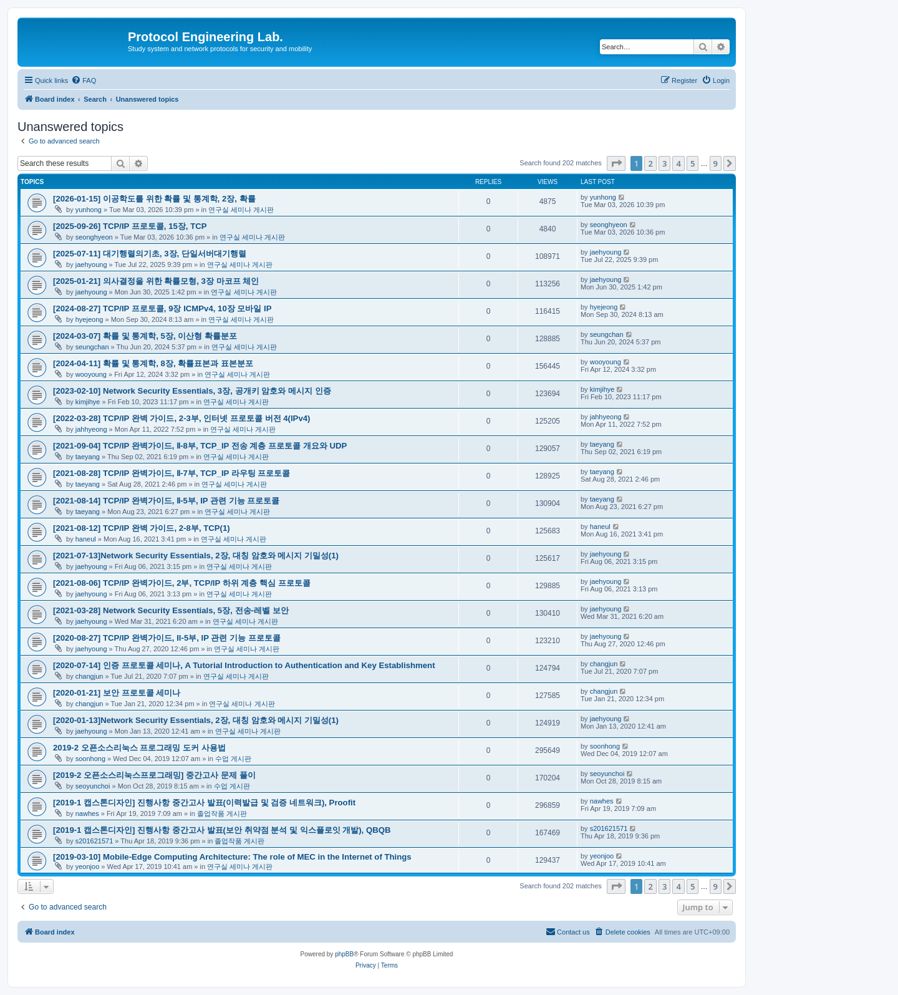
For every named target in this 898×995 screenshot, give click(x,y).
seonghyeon (94, 237)
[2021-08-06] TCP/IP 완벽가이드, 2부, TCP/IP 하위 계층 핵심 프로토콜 (182, 583)
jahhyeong (91, 429)
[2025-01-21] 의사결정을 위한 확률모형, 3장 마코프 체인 (156, 281)
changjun (89, 676)
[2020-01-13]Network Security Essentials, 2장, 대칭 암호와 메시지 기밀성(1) (196, 720)
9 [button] (715, 163)
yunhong (88, 209)
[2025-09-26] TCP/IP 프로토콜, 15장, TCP (130, 226)
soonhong (90, 758)
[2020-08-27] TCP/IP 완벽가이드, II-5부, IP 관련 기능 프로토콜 (167, 638)
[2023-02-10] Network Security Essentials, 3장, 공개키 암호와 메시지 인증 (192, 391)
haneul (85, 539)
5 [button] (692, 163)
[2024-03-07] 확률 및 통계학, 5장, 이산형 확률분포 (145, 336)
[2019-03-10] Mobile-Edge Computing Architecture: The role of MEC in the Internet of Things (232, 857)
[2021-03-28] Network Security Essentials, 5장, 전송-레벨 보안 (171, 610)
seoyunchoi (92, 786)
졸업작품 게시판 (222, 813)
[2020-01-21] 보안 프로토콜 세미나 (116, 692)
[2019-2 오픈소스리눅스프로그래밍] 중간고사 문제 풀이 (154, 775)
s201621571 (94, 841)
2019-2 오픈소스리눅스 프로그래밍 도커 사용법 (139, 747)
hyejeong (89, 319)
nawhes (87, 813)
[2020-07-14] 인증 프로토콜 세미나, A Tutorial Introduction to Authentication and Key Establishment (244, 665)
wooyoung (91, 374)
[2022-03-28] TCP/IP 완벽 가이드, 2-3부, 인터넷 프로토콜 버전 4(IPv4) (181, 418)
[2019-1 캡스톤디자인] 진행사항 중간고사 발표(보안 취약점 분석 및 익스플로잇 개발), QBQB (222, 830)
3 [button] (664, 163)
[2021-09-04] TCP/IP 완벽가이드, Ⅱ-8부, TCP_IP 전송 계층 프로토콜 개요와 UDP (200, 445)
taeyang (87, 456)
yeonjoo (87, 866)
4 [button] (678, 163)
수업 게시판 (233, 758)
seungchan (92, 347)
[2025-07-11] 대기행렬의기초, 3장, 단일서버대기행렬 (149, 253)
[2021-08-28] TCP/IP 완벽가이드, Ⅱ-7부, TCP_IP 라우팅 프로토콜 (171, 473)
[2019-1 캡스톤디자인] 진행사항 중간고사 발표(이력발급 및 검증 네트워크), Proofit (204, 802)
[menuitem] (83, 80)
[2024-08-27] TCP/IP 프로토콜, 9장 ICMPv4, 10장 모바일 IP (162, 308)
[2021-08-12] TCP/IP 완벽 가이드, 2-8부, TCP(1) (141, 528)
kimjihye (87, 401)
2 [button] (650, 163)
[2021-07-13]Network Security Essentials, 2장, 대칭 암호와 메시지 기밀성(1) (196, 555)
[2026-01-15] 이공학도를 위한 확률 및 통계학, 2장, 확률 (154, 198)
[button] (616, 163)
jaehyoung (91, 264)
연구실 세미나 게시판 (241, 209)
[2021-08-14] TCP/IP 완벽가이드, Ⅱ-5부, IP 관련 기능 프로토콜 (166, 500)
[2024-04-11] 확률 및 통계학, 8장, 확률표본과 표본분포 (153, 363)
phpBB (344, 954)
